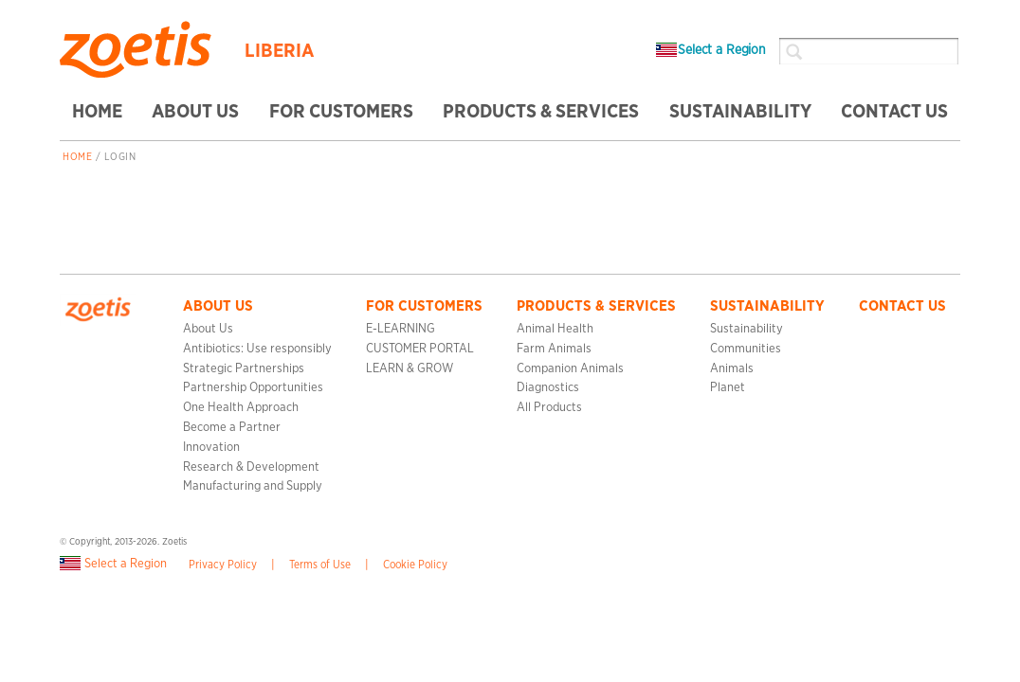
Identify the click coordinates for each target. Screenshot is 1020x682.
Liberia (279, 51)
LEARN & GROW (409, 369)
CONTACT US (894, 111)
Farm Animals (554, 349)
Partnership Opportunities (253, 388)
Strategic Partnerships (243, 369)
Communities (745, 349)
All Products (549, 408)
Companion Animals (570, 369)
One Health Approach (241, 408)
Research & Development (251, 467)
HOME (97, 111)
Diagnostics (548, 388)
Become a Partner (232, 428)
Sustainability (746, 329)
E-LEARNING (400, 329)
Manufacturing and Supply (252, 486)
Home (77, 157)
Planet (727, 388)
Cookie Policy (415, 565)
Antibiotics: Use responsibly (257, 349)
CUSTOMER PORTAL (420, 349)
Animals (732, 369)
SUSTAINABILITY (740, 111)
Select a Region (711, 50)
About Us (208, 329)
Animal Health (555, 329)
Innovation (211, 447)
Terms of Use (320, 565)
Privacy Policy (223, 565)
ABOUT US (195, 111)
